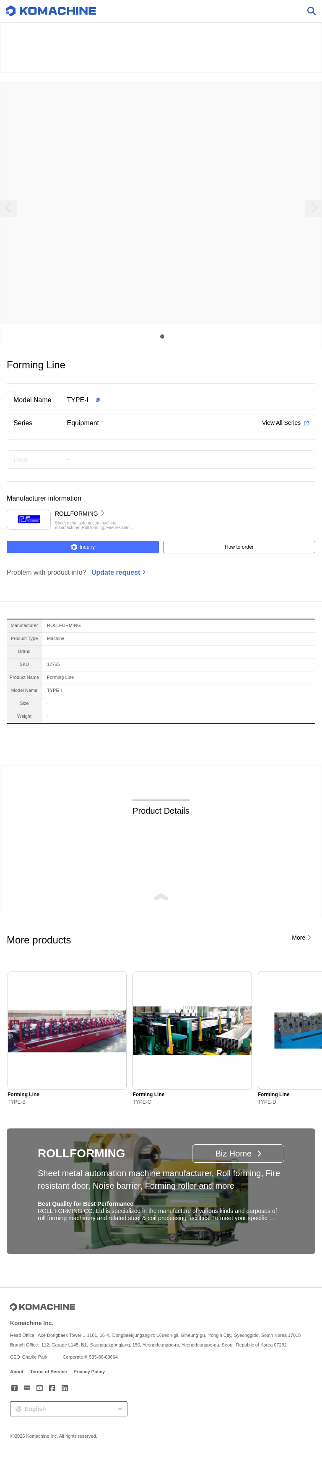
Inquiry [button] (83, 547)
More (298, 937)
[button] (174, 400)
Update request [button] (115, 572)
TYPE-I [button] (78, 399)
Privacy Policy (89, 1371)
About (16, 1371)
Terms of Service (48, 1371)
